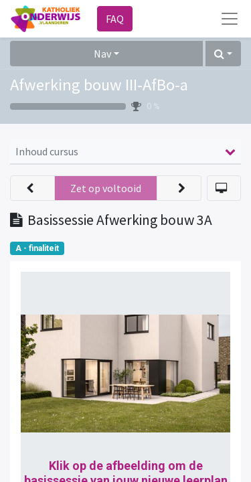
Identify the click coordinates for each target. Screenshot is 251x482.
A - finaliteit (37, 248)
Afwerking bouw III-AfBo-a (99, 84)
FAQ (115, 18)
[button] (223, 53)
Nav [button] (102, 53)
